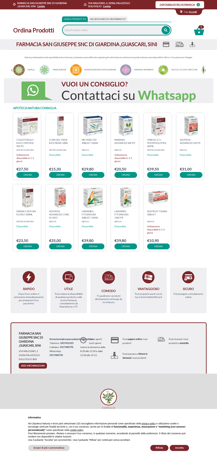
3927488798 (66, 347)
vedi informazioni (33, 365)
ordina (27, 174)
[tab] (108, 19)
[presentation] (12, 70)
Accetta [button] (179, 447)
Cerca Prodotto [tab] (75, 19)
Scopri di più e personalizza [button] (49, 447)
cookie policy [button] (76, 430)
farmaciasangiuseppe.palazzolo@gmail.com (71, 339)
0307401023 (67, 343)
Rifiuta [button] (159, 447)
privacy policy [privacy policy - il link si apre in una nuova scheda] (149, 423)
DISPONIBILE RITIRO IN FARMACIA (177, 4)
